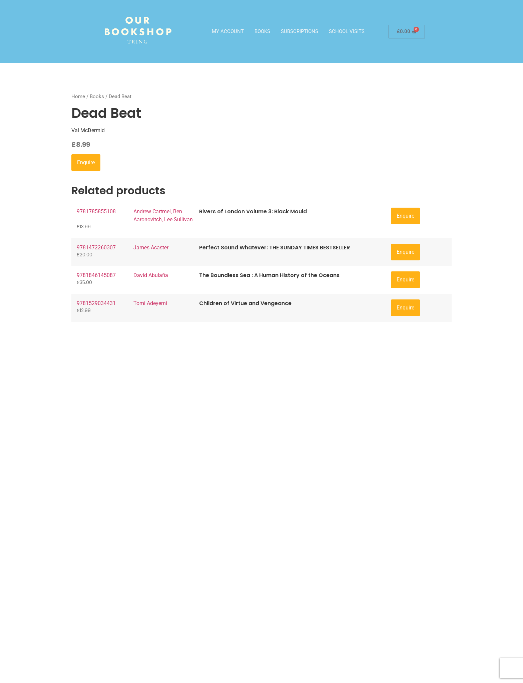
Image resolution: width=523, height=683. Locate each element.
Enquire (86, 162)
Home (78, 96)
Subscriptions (299, 31)
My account (228, 31)
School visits (347, 31)
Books (262, 31)
